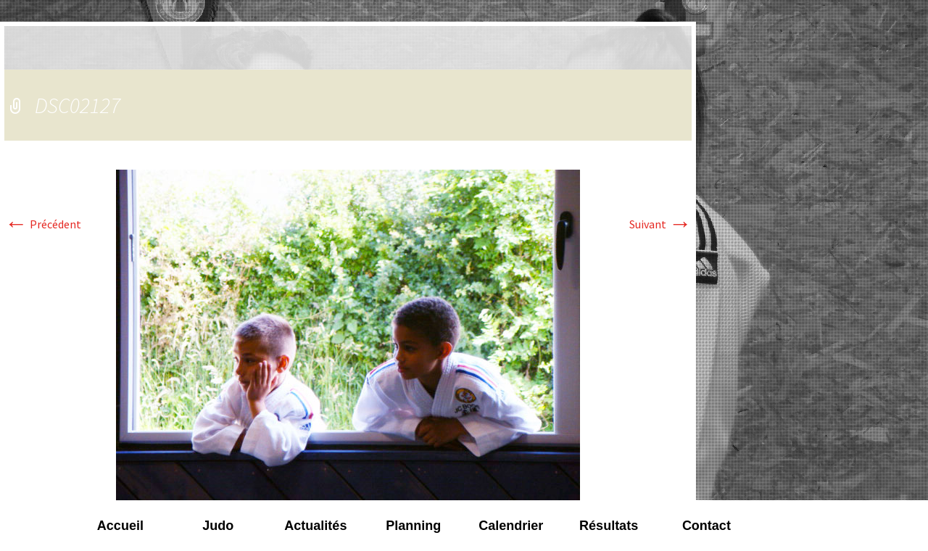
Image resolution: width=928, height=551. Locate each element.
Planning (413, 525)
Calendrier (510, 525)
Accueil (120, 525)
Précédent (42, 224)
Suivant (660, 224)
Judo (217, 525)
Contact (706, 525)
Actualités (315, 525)
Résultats (608, 525)
